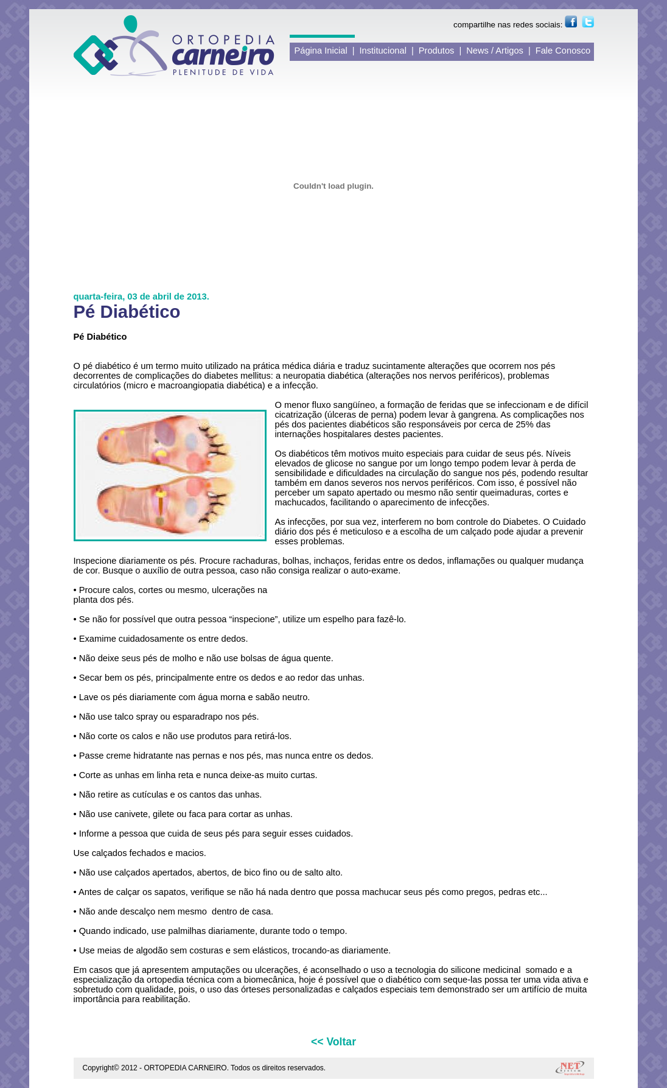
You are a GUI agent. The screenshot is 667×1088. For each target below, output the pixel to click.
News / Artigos (494, 50)
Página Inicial (321, 50)
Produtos (437, 50)
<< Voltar (333, 1042)
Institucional (383, 50)
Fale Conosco (563, 50)
